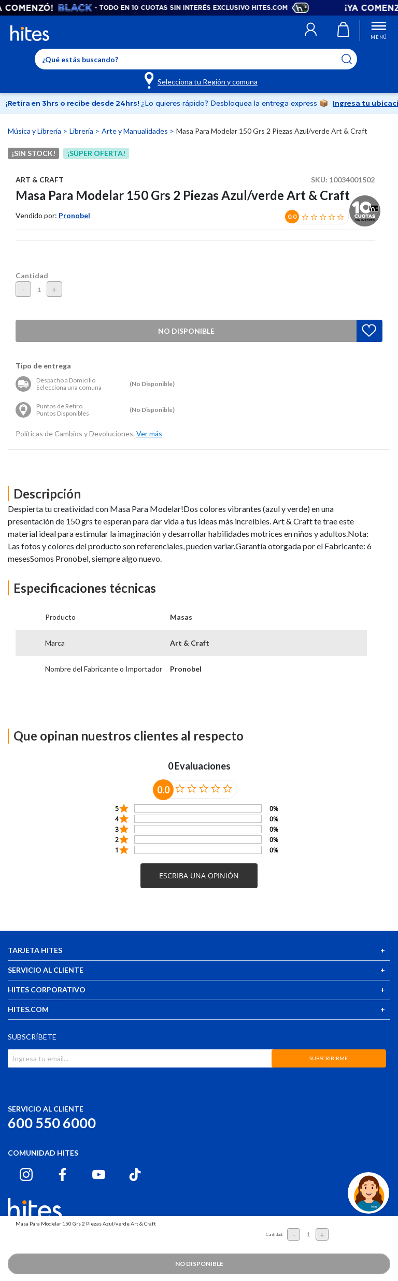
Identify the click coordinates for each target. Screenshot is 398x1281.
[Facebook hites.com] (62, 1174)
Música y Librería (35, 130)
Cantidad (32, 275)
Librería (82, 130)
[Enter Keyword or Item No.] (196, 59)
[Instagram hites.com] (26, 1174)
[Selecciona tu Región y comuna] (202, 79)
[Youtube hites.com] (98, 1174)
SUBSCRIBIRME (328, 1058)
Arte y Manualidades (135, 130)
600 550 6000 (52, 1122)
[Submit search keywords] (353, 59)
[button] (311, 30)
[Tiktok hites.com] (135, 1174)
